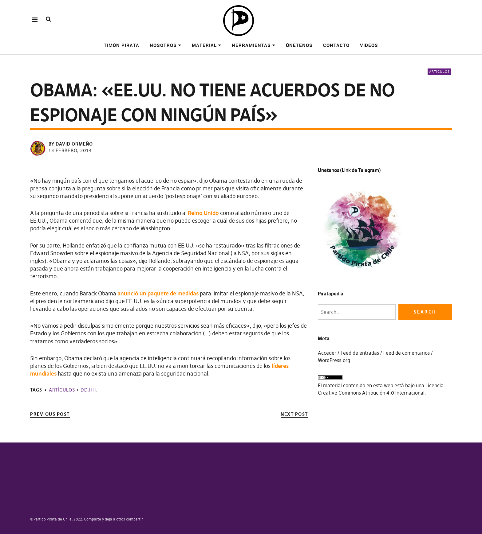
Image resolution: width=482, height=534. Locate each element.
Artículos (439, 71)
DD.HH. (89, 390)
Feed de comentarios (406, 353)
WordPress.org (334, 360)
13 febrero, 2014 (70, 150)
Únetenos (299, 45)
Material (204, 45)
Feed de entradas (360, 353)
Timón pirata (121, 45)
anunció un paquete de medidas (158, 293)
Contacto (336, 45)
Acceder (327, 353)
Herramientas (251, 45)
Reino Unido (203, 212)
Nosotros (163, 45)
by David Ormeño (71, 144)
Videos (369, 45)
